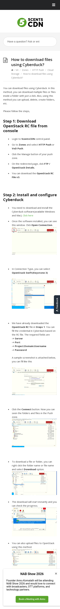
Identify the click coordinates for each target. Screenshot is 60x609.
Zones (25, 69)
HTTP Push (38, 69)
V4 (17, 69)
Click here (28, 215)
